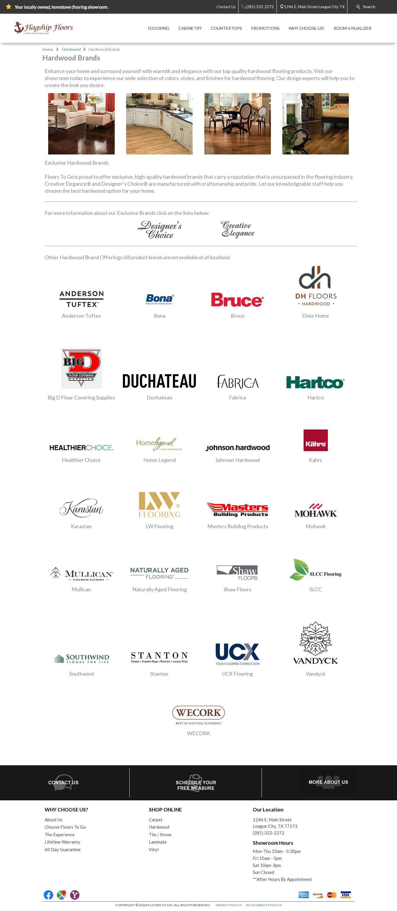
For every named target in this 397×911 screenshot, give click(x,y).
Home (47, 49)
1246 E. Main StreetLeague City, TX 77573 (275, 823)
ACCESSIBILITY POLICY (264, 905)
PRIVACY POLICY (229, 905)
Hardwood (71, 49)
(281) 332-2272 (268, 832)
